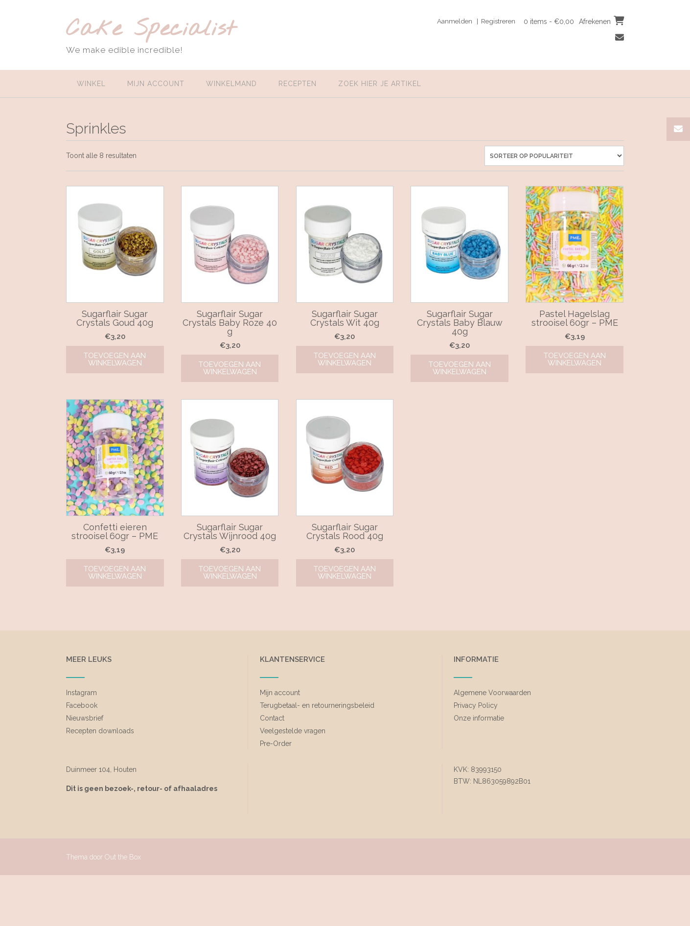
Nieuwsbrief (84, 718)
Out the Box (123, 857)
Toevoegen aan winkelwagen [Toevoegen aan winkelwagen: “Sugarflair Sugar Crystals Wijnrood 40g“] (230, 573)
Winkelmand (231, 84)
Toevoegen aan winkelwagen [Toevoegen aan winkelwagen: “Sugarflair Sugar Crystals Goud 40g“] (115, 359)
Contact (272, 718)
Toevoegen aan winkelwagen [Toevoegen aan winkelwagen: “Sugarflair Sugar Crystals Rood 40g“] (345, 573)
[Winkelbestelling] (554, 156)
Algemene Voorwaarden (492, 693)
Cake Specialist (151, 29)
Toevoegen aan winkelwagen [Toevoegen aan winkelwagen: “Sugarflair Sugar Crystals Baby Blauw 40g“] (460, 368)
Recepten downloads (100, 731)
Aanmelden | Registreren (472, 21)
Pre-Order (276, 743)
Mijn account (155, 84)
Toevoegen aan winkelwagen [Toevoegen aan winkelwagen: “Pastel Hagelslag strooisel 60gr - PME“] (575, 359)
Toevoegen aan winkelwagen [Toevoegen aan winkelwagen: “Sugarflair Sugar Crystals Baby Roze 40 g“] (230, 368)
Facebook (81, 705)
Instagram (81, 693)
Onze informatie (479, 718)
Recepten (297, 84)
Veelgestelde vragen (292, 731)
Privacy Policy (476, 705)
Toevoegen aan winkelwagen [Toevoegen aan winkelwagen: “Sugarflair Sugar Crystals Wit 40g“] (345, 359)
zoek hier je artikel (379, 84)
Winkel (91, 84)
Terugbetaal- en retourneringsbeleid (317, 705)
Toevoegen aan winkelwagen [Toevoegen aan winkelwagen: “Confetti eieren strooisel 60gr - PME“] (115, 573)
